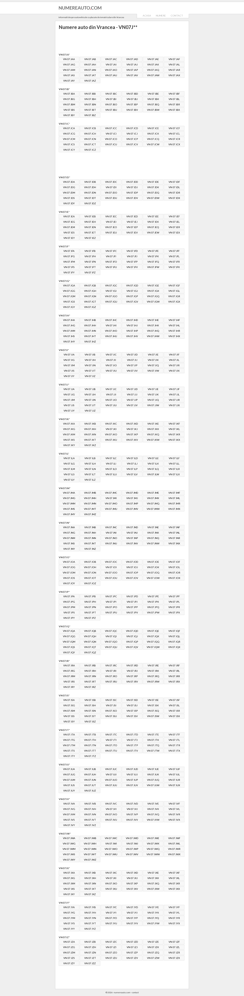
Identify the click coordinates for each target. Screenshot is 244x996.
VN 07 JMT (90, 508)
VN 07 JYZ (90, 928)
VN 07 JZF (174, 941)
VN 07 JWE (153, 838)
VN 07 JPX (174, 612)
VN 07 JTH (90, 739)
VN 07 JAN (90, 69)
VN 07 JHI (111, 325)
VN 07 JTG (69, 739)
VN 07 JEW (153, 232)
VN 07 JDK (153, 187)
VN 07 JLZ (90, 479)
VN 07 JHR (174, 330)
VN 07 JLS (69, 474)
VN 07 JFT (90, 267)
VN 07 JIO (111, 365)
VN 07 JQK (153, 636)
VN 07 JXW (153, 888)
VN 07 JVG (69, 808)
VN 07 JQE (153, 630)
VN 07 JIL (174, 359)
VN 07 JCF (174, 128)
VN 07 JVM (69, 814)
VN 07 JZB (90, 941)
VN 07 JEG (69, 221)
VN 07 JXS (69, 888)
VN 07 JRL (174, 670)
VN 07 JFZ (90, 272)
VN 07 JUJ (132, 774)
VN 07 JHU (111, 336)
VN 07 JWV (132, 854)
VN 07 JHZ (90, 341)
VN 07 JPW (153, 612)
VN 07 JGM (69, 296)
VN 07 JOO (111, 572)
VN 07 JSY (69, 721)
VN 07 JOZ (90, 583)
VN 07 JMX (174, 508)
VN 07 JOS (69, 577)
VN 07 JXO (111, 883)
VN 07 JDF (174, 181)
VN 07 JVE (153, 803)
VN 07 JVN (90, 814)
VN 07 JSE (153, 699)
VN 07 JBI (111, 99)
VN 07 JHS (69, 336)
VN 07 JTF (174, 734)
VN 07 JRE (153, 665)
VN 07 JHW (153, 336)
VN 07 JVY (69, 825)
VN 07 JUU (111, 785)
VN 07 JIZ (90, 376)
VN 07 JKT (90, 439)
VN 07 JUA (69, 769)
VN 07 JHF (174, 320)
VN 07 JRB (90, 665)
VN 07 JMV (132, 508)
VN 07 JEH (90, 221)
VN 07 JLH (90, 463)
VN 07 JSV (132, 716)
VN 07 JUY (69, 790)
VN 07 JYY (69, 928)
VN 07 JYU (111, 923)
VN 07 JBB (90, 93)
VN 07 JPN (90, 607)
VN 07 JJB (90, 389)
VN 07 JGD (132, 285)
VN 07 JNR (174, 538)
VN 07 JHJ (132, 325)
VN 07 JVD (132, 803)
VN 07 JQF (174, 630)
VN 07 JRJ (132, 670)
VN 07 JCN (90, 138)
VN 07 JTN (90, 745)
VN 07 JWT (90, 854)
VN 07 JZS (69, 957)
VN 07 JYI (111, 912)
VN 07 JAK (153, 64)
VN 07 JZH (90, 947)
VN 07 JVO (111, 814)
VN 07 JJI (111, 394)
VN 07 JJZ (90, 410)
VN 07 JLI (111, 463)
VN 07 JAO (111, 69)
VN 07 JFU (111, 267)
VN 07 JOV (132, 577)
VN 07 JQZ (90, 652)
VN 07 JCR (174, 138)
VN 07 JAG (69, 64)
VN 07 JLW (153, 474)
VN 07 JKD (132, 423)
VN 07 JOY (69, 583)
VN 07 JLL (174, 463)
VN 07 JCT (90, 144)
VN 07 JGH (90, 290)
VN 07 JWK (153, 843)
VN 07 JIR (174, 365)
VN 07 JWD (132, 838)
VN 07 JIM (69, 365)
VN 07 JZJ (132, 947)
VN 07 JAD (132, 59)
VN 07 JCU (111, 144)
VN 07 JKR (174, 434)
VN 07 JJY (69, 410)
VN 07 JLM (69, 468)
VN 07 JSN (90, 710)
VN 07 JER (174, 227)
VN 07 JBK (153, 99)
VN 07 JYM (69, 918)
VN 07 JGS (69, 301)
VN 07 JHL (174, 325)
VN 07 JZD (132, 941)
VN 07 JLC (111, 458)
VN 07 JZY (69, 963)
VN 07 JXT (90, 888)
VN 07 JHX (174, 336)
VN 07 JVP (132, 814)
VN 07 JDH (90, 187)
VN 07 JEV (132, 232)
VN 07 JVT (90, 819)
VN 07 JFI (111, 256)
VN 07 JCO (111, 138)
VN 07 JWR (174, 848)
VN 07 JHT (90, 336)
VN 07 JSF (174, 699)
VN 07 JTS (69, 750)
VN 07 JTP (132, 745)
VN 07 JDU (111, 197)
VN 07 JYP (132, 918)
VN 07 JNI (111, 532)
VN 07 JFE (153, 250)
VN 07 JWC (111, 838)
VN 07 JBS (69, 109)
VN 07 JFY (69, 272)
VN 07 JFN (90, 261)
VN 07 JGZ (90, 307)
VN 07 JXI (111, 878)
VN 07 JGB (90, 285)
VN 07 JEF (174, 216)
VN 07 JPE (153, 596)
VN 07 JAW (153, 75)
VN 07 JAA (69, 59)
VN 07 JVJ (132, 808)
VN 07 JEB (90, 216)
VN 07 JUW (153, 785)
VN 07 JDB (90, 181)
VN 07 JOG (69, 567)
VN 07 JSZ (90, 721)
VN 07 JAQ (153, 69)
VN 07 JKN (90, 434)
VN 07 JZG (69, 947)
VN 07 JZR (174, 952)
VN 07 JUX (174, 785)
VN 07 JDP (132, 192)
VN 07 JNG (69, 532)
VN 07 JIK (153, 359)
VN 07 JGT (90, 301)
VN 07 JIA (69, 354)
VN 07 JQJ (132, 636)
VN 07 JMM (69, 503)
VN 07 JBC (111, 93)
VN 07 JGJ (132, 290)
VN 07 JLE (153, 458)
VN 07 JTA (69, 734)
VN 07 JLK (153, 463)
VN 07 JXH (90, 878)
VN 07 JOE (153, 561)
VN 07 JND (132, 527)
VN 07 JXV (132, 888)
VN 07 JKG (69, 429)
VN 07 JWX (174, 854)
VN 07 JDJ (132, 187)
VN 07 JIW (153, 370)
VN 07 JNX (174, 543)
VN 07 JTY (69, 756)
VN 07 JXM (69, 883)
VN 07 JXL (174, 878)
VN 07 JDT (90, 197)
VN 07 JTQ (153, 745)
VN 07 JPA (69, 596)
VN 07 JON (90, 572)
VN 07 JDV (132, 197)
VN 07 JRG (69, 670)
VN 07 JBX (174, 109)
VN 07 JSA (69, 699)
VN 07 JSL (174, 705)
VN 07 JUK (153, 774)
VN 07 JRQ (153, 676)
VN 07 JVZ (90, 825)
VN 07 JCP (132, 138)
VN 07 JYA (69, 907)
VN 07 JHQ (153, 330)
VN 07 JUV (132, 785)
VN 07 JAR (174, 69)
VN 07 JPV (132, 612)
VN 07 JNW (153, 543)
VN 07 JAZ (90, 80)
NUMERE (161, 15)
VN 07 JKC (111, 423)
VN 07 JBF (174, 93)
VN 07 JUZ (90, 790)
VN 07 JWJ (132, 843)
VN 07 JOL (174, 567)
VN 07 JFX (174, 267)
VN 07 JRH (90, 670)
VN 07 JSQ (153, 710)
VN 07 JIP (132, 365)
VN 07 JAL (174, 64)
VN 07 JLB (90, 458)
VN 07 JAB (90, 59)
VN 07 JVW (153, 819)
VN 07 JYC (111, 907)
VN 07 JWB (90, 838)
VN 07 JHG (69, 325)
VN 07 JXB (90, 872)
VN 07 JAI (111, 64)
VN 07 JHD (132, 320)
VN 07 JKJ (132, 429)
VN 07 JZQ (153, 952)
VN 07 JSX (174, 716)
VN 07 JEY (69, 237)
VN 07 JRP (132, 676)
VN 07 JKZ (90, 445)
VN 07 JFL (174, 256)
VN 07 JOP (132, 572)
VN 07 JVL (174, 808)
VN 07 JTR (174, 745)
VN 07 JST (90, 716)
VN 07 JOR (174, 572)
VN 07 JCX (174, 144)
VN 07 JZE (153, 941)
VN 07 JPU (111, 612)
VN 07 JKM (69, 434)
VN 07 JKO (111, 434)
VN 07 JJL (174, 394)
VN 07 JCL (174, 133)
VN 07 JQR (174, 641)
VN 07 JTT (90, 750)
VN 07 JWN (90, 848)
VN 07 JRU (111, 681)
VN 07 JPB (90, 596)
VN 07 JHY (69, 341)
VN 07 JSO (111, 710)
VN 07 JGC (111, 285)
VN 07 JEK (153, 221)
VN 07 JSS (69, 716)
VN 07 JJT (90, 405)
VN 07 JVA (69, 803)
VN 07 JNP (132, 538)
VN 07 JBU (111, 109)
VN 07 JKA (69, 423)
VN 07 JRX (174, 681)
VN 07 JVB (90, 803)
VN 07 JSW (153, 716)
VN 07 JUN (90, 779)
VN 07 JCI (111, 133)
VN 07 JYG (69, 912)
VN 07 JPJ (132, 601)
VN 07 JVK (153, 808)
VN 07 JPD (132, 596)
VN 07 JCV (132, 144)
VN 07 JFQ (153, 261)
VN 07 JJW (153, 405)
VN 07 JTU (111, 750)
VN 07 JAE (153, 59)
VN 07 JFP (132, 261)
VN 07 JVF (174, 803)
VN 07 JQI (111, 636)
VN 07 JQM (69, 641)
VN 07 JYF (174, 907)
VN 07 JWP (132, 848)
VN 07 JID (132, 354)
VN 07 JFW (153, 267)
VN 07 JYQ (153, 918)
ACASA (147, 15)
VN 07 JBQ (153, 104)
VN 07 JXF (174, 872)
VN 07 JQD (132, 630)
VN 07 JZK (153, 947)
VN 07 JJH (90, 394)
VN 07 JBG (69, 99)
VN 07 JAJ (132, 64)
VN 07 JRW (153, 681)
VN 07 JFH (90, 256)
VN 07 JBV (132, 109)
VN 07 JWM (69, 848)
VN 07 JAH (90, 64)
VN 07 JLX (174, 474)
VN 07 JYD (132, 907)
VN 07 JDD (132, 181)
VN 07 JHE (153, 320)
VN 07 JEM (69, 227)
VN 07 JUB (90, 769)
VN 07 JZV (132, 957)
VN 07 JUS (69, 785)
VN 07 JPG (69, 601)
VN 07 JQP (132, 641)
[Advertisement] (122, 41)
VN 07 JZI (111, 947)
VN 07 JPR (174, 607)
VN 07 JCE (153, 128)
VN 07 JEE (153, 216)
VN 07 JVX (174, 819)
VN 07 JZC (111, 941)
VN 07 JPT (90, 612)
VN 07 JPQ (153, 607)
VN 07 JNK (153, 532)
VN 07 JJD (132, 389)
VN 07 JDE (153, 181)
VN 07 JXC (111, 872)
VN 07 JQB (90, 630)
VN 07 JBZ (90, 115)
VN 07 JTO (111, 745)
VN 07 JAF (174, 59)
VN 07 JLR (174, 468)
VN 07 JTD (132, 734)
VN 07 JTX (174, 750)
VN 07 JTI (111, 739)
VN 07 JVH (90, 808)
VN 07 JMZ (90, 514)
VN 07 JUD (132, 769)
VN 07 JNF (174, 527)
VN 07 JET (90, 232)
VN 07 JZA (69, 941)
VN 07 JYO (111, 918)
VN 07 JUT (90, 785)
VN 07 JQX (174, 647)
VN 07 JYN (90, 918)
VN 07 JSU (111, 716)
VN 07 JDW (153, 197)
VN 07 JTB (90, 734)
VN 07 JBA (69, 93)
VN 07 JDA (69, 181)
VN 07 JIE (153, 354)
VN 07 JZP (132, 952)
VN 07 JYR (174, 918)
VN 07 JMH (90, 498)
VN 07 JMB (90, 492)
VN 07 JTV (132, 750)
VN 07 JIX (174, 370)
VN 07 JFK (153, 256)
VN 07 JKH (90, 429)
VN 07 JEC (111, 216)
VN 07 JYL (174, 912)
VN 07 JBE (153, 93)
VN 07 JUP (132, 779)
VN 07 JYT (90, 923)
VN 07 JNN (90, 538)
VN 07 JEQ (153, 227)
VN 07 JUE (153, 769)
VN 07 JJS (69, 405)
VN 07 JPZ (90, 617)
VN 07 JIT (90, 370)
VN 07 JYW (153, 923)
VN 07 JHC (111, 320)
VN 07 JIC (111, 354)
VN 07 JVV (132, 819)
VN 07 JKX (174, 439)
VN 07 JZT (90, 957)
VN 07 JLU (111, 474)
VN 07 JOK (153, 567)
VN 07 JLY (69, 479)
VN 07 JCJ (132, 133)
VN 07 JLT (90, 474)
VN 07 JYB (90, 907)
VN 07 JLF (174, 458)
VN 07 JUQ (153, 779)
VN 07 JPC (111, 596)
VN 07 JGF (174, 285)
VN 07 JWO (111, 848)
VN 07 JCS (69, 144)
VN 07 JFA (69, 250)
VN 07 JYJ (132, 912)
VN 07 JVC (111, 803)
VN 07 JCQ (153, 138)
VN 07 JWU (111, 854)
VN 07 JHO (111, 330)
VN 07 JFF (174, 250)
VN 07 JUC (111, 769)
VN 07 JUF (174, 769)
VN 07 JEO (111, 227)
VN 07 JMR (174, 503)
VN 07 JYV (132, 923)
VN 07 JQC (111, 630)
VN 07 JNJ (132, 532)
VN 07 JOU (111, 577)
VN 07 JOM (69, 572)
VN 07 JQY (69, 652)
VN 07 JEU (111, 232)
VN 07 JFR (174, 261)
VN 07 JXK (153, 878)
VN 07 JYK (153, 912)
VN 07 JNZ (90, 548)
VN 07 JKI (111, 429)
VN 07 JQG (69, 636)
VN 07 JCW (153, 144)
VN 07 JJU (111, 405)
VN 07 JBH (90, 99)
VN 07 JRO (111, 676)
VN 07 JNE (153, 527)
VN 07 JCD (132, 128)
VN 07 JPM (69, 607)
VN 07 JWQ (153, 848)
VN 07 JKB (90, 423)
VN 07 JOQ (153, 572)
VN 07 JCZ (90, 149)
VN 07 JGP (132, 296)
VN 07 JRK (153, 670)
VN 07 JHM (69, 330)
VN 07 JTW (153, 750)
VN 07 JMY (69, 514)
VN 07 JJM (69, 399)
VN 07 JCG (69, 133)
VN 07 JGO (111, 296)
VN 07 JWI (111, 843)
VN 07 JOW (153, 577)
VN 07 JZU (111, 957)
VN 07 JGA (69, 285)
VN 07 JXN (90, 883)
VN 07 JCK (153, 133)
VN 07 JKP (132, 434)
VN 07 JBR (174, 104)
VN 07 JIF (174, 354)
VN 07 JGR (174, 296)
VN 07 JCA (69, 128)
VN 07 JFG (69, 256)
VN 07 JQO (111, 641)
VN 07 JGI (111, 290)
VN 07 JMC (111, 492)
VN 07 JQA (69, 630)
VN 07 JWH (90, 843)
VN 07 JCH (90, 133)
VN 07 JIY (69, 376)
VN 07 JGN (90, 296)
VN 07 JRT (90, 681)
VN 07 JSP (132, 710)
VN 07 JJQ (153, 399)
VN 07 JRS (69, 681)
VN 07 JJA (69, 389)
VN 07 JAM (69, 69)
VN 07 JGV (132, 301)
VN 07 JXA (69, 872)
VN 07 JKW (153, 439)
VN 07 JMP (132, 503)
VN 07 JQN (90, 641)
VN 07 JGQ (153, 296)
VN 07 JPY (69, 617)
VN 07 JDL (174, 187)
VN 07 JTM (69, 745)
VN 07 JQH (90, 636)
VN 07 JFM (69, 261)
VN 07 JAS (69, 75)
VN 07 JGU (111, 301)
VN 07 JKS (69, 439)
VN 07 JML (174, 498)
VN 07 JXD (132, 872)
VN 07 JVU (111, 819)
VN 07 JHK (153, 325)
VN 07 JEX (174, 232)
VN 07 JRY (69, 686)
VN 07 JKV (132, 439)
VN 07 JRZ (90, 686)
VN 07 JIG (69, 359)
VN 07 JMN (90, 503)
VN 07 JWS (69, 854)
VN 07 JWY (69, 859)
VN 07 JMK (153, 498)
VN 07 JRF (174, 665)
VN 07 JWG (69, 843)
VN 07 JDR (174, 192)
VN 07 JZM (69, 952)
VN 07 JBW (153, 109)
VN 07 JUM (69, 779)
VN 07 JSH (90, 705)
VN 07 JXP (132, 883)
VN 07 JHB (90, 320)
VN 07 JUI (111, 774)
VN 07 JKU (111, 439)
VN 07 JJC (111, 389)
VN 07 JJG (69, 394)
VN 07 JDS (69, 197)
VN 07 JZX (174, 957)
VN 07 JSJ (132, 705)
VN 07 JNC (111, 527)
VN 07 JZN (90, 952)
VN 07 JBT (90, 109)
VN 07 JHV (132, 336)
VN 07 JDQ (153, 192)
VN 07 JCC (111, 128)
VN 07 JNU (111, 543)
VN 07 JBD (132, 93)
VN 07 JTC (111, 734)
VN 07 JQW (153, 647)
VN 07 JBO (111, 104)
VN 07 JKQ (153, 434)
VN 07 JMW (153, 508)
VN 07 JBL (174, 99)
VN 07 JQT (90, 647)
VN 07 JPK (153, 601)
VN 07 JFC (111, 250)
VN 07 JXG (69, 878)
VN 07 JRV (132, 681)
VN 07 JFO (111, 261)
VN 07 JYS (69, 923)
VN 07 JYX (174, 923)
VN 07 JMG (69, 498)
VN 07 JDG (69, 187)
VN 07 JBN (90, 104)
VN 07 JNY (69, 548)
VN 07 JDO (111, 192)
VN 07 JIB (90, 354)
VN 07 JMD (132, 492)
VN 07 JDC (111, 181)
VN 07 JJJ (132, 394)
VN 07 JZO (111, 952)
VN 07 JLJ (132, 463)
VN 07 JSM (69, 710)
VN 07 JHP (132, 330)
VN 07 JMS (69, 508)
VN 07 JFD (132, 250)
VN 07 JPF (174, 596)
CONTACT (177, 15)
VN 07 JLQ (153, 468)
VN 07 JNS (69, 543)
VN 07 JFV (132, 267)
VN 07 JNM (69, 538)
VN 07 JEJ (132, 221)
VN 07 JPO (111, 607)
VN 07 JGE (153, 285)
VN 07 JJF (174, 389)
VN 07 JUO (111, 779)
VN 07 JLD (132, 458)
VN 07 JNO (111, 538)
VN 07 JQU (111, 647)
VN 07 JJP (132, 399)
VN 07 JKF (174, 423)
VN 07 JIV (132, 370)
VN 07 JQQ (153, 641)
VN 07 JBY (69, 115)
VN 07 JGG (69, 290)
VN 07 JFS (69, 267)
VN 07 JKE (153, 423)
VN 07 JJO (111, 399)
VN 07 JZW (153, 957)
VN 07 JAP (132, 69)
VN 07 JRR (174, 676)
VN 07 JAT (90, 75)
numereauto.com (122, 992)
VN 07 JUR (174, 779)
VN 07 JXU (111, 888)
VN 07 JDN (90, 192)
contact (135, 992)
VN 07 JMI (111, 498)
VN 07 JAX (174, 75)
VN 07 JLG (69, 463)
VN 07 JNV (132, 543)
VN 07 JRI (111, 670)
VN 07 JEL (174, 221)
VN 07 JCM (69, 138)
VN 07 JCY (69, 149)
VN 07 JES (69, 232)
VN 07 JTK (153, 739)
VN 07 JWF (174, 838)
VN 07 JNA (69, 527)
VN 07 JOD (132, 561)
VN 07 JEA (69, 216)
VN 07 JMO (111, 503)
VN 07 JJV (132, 405)
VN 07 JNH (90, 532)
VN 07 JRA (69, 665)
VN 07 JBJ (132, 99)
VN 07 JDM (69, 192)
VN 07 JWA (69, 838)
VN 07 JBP (132, 104)
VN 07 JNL (174, 532)
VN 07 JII (111, 359)
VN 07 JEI (111, 221)
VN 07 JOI (111, 567)
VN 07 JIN (90, 365)
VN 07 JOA (69, 561)
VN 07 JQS (69, 647)
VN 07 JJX (174, 405)
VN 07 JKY (69, 445)
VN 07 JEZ (90, 237)
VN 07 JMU (111, 508)
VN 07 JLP (132, 468)
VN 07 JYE (153, 907)
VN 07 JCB (90, 128)
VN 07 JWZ (90, 859)
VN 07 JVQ (153, 814)
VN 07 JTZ (90, 756)
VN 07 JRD (132, 665)
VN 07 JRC (111, 665)
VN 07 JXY (69, 894)
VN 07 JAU (111, 75)
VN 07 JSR (174, 710)
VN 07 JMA (69, 492)
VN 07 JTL (174, 739)
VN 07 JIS (69, 370)
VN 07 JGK (153, 290)
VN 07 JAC (111, 59)
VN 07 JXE (153, 872)
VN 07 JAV (132, 75)
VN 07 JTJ (132, 739)
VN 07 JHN (90, 330)
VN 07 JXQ (153, 883)
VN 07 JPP (132, 607)
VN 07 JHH (90, 325)
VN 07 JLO (111, 468)
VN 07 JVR (174, 814)
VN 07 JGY (69, 307)
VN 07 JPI (111, 601)
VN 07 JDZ (90, 203)
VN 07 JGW (153, 301)
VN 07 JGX (174, 301)
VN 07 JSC (111, 699)
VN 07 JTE (153, 734)
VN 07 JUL (174, 774)
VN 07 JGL (174, 290)
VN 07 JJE (153, 389)
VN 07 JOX (174, 577)
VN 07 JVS (69, 819)
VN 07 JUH (90, 774)
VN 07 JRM (69, 676)
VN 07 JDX (174, 197)
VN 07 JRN (90, 676)
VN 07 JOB (90, 561)
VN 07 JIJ (132, 359)
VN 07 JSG (69, 705)
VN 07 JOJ (132, 567)
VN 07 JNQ (153, 538)
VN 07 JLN (90, 468)
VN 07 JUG (69, 774)
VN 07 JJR (174, 399)
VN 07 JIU (111, 370)
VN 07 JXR (174, 883)
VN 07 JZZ (90, 963)
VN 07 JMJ (132, 498)
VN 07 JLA (69, 458)
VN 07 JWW (153, 854)
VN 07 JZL (174, 947)
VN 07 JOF (174, 561)
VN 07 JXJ (132, 878)
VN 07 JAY (69, 80)
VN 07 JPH (90, 601)
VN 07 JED (132, 216)
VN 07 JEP (132, 227)
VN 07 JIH (90, 359)
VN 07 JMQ (153, 503)
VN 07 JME (153, 492)
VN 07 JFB (90, 250)
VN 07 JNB (90, 527)
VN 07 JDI (111, 187)
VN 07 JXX (174, 888)
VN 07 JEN (90, 227)
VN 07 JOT (90, 577)
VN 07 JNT (90, 543)
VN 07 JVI (111, 808)
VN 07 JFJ (132, 256)
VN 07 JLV (132, 474)
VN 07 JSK (153, 705)
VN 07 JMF (174, 492)
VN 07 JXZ (90, 894)
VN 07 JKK (153, 429)
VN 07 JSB (90, 699)
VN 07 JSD (132, 699)
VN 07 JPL (174, 601)
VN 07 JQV (132, 647)
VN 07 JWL (174, 843)
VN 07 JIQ (153, 365)
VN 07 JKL (174, 429)
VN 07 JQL (174, 636)
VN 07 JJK (153, 394)
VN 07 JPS (69, 612)
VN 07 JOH (90, 567)
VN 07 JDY (69, 203)
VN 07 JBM (69, 104)
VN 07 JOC (111, 561)
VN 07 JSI (111, 705)
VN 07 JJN (90, 399)
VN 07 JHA (69, 320)
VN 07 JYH (90, 912)
